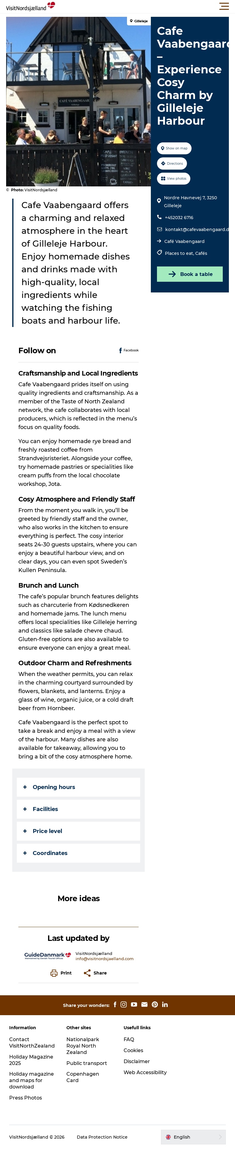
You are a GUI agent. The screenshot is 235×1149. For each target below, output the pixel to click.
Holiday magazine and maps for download (31, 1080)
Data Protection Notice (102, 1137)
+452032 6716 (179, 217)
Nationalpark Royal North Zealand (82, 1046)
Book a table (190, 274)
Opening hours (49, 787)
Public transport (86, 1063)
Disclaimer (137, 1061)
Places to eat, (180, 253)
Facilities (40, 809)
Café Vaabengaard (184, 241)
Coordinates (45, 853)
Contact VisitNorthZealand (32, 1043)
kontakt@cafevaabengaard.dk (198, 229)
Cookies (133, 1050)
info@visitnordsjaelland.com (105, 958)
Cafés (201, 253)
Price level (42, 831)
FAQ (129, 1039)
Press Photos (25, 1098)
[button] (145, 6)
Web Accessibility (145, 1072)
